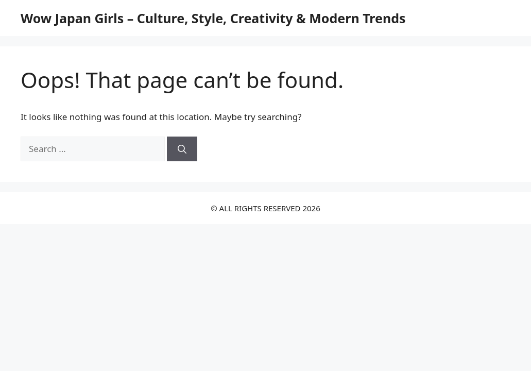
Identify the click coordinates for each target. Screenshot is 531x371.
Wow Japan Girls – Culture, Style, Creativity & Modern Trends (213, 18)
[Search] (182, 149)
